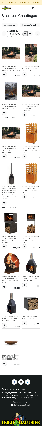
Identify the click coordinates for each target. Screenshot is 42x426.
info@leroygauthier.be (22, 405)
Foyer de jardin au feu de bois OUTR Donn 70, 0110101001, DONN (11, 319)
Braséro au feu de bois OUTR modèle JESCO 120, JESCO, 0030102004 (10, 149)
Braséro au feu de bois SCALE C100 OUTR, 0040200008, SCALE (10, 357)
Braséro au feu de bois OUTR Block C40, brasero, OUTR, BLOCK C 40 (31, 149)
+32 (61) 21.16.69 (22, 402)
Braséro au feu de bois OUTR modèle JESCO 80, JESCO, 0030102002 (11, 106)
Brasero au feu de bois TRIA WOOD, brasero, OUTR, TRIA (31, 68)
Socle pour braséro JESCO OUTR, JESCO (30, 318)
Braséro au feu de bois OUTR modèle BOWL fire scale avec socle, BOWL (10, 279)
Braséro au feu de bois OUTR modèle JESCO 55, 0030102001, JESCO (11, 68)
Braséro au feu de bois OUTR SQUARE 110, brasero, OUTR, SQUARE (31, 239)
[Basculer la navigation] (38, 8)
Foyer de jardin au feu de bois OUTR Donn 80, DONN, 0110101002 (31, 278)
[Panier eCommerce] (32, 8)
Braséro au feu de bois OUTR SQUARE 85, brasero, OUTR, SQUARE (10, 239)
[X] (21, 382)
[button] (4, 74)
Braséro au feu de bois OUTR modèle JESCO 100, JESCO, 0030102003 (31, 107)
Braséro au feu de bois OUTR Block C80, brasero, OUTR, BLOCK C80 (31, 189)
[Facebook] (14, 382)
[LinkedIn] (27, 382)
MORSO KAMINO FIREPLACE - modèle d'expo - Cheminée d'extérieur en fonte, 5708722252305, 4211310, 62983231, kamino (10, 192)
